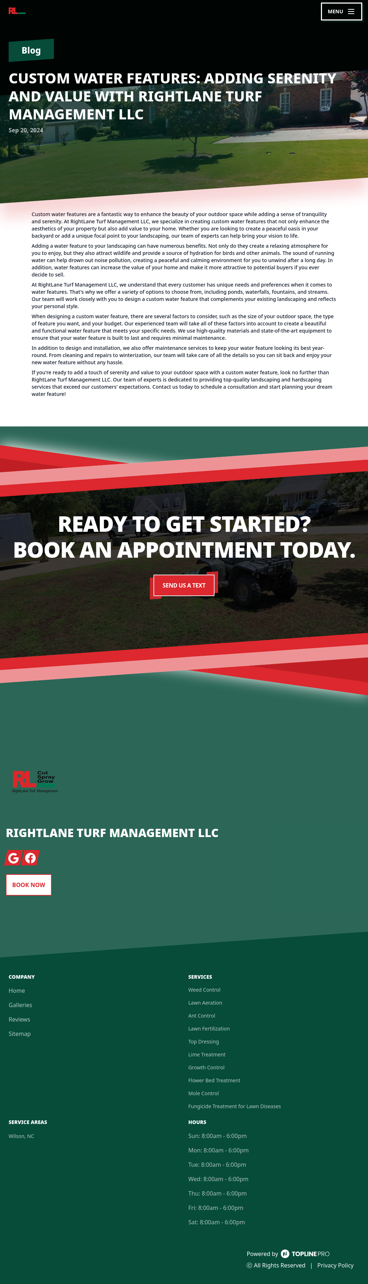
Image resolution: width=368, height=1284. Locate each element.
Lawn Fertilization (209, 1028)
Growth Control (206, 1067)
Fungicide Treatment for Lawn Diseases (234, 1106)
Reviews (19, 1019)
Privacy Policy (335, 1265)
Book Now (28, 885)
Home (17, 991)
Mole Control (203, 1093)
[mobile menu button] (341, 11)
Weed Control (204, 989)
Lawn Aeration (205, 1002)
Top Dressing (203, 1041)
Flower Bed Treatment (214, 1080)
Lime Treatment (207, 1054)
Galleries (20, 1005)
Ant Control (201, 1015)
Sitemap (20, 1034)
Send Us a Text (184, 585)
